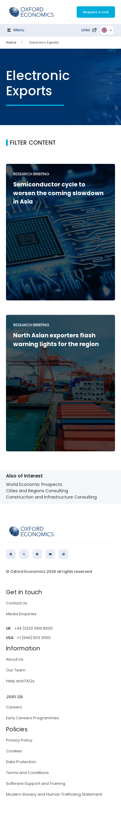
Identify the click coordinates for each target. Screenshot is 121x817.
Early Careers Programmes (32, 717)
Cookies (14, 751)
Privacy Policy (19, 740)
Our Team (15, 670)
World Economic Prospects (34, 484)
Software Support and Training (35, 783)
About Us (14, 659)
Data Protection (21, 761)
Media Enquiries (21, 613)
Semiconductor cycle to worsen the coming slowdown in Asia (58, 193)
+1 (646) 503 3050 (34, 637)
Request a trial (96, 12)
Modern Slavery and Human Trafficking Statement (54, 794)
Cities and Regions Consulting (37, 491)
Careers (14, 707)
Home (11, 42)
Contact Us (16, 603)
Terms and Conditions (27, 772)
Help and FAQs (20, 680)
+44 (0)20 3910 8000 (33, 628)
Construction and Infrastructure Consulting (51, 497)
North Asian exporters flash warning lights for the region (56, 339)
